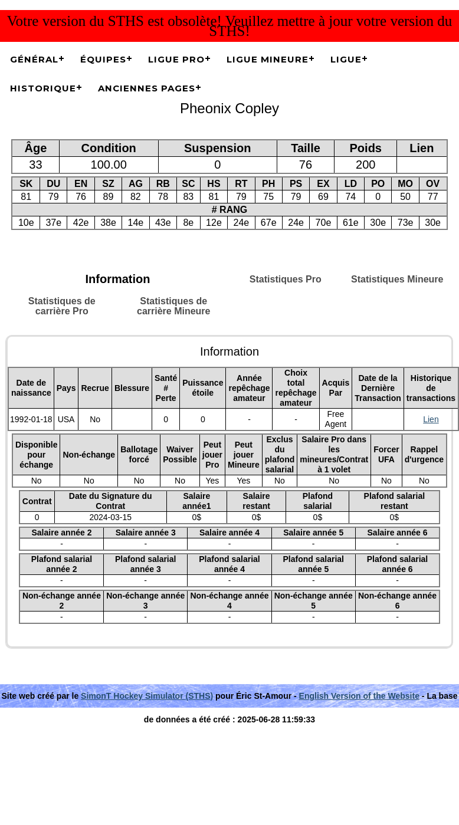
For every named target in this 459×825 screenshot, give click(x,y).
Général (34, 59)
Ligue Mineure (268, 59)
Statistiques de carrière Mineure (174, 306)
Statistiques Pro (286, 279)
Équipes (103, 59)
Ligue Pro (176, 59)
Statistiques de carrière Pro (62, 306)
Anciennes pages (146, 88)
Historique (43, 88)
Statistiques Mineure (397, 279)
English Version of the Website (359, 696)
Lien (430, 419)
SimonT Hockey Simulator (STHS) (147, 696)
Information (118, 278)
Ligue (346, 59)
